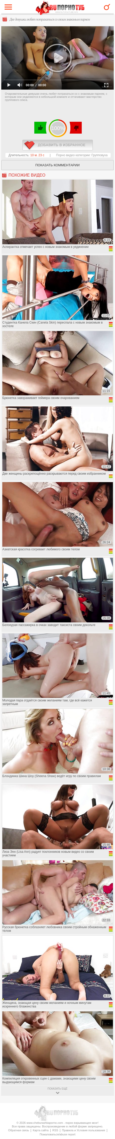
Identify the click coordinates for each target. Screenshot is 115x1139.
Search (107, 7)
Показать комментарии (57, 165)
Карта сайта (40, 1130)
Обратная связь (18, 1130)
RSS (55, 1130)
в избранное (57, 145)
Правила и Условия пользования (83, 1130)
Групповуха (99, 155)
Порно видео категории (73, 155)
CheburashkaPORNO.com (60, 8)
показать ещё (57, 1088)
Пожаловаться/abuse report (58, 1134)
